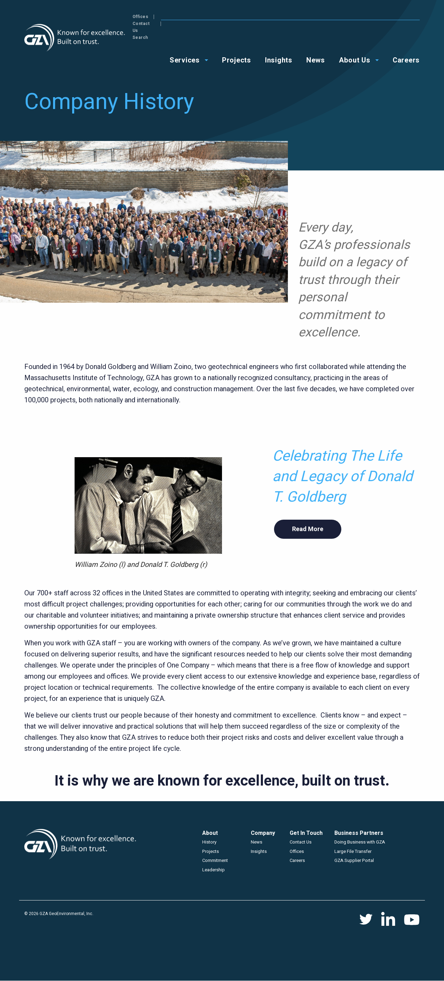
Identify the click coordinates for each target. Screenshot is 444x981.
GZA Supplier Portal (354, 860)
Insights (259, 851)
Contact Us (381, 17)
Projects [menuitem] (236, 38)
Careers (297, 860)
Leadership (213, 869)
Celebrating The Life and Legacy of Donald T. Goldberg (342, 476)
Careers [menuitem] (406, 38)
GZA (75, 38)
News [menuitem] (315, 38)
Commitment (215, 860)
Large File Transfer (353, 851)
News (256, 842)
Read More (307, 529)
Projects (210, 851)
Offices (349, 17)
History (209, 842)
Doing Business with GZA (359, 842)
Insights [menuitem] (278, 38)
